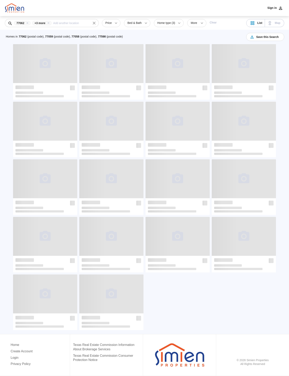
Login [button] (14, 357)
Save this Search (264, 37)
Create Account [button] (22, 351)
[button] (23, 23)
